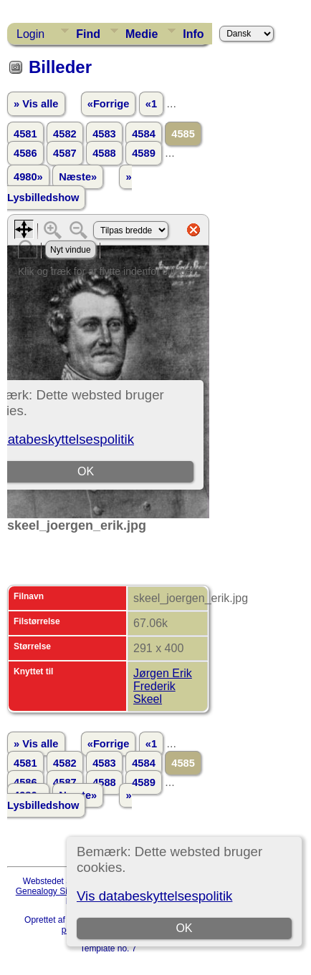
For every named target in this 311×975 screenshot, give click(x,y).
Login (30, 34)
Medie (141, 34)
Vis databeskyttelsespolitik (154, 895)
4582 (65, 134)
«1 (151, 104)
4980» (28, 177)
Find (88, 34)
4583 (104, 134)
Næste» (78, 177)
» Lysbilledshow (69, 187)
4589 (144, 153)
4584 (144, 134)
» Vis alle (36, 104)
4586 (25, 153)
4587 (65, 153)
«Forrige (108, 104)
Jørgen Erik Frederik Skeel (162, 686)
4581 (25, 134)
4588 (104, 153)
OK (184, 928)
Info (193, 34)
